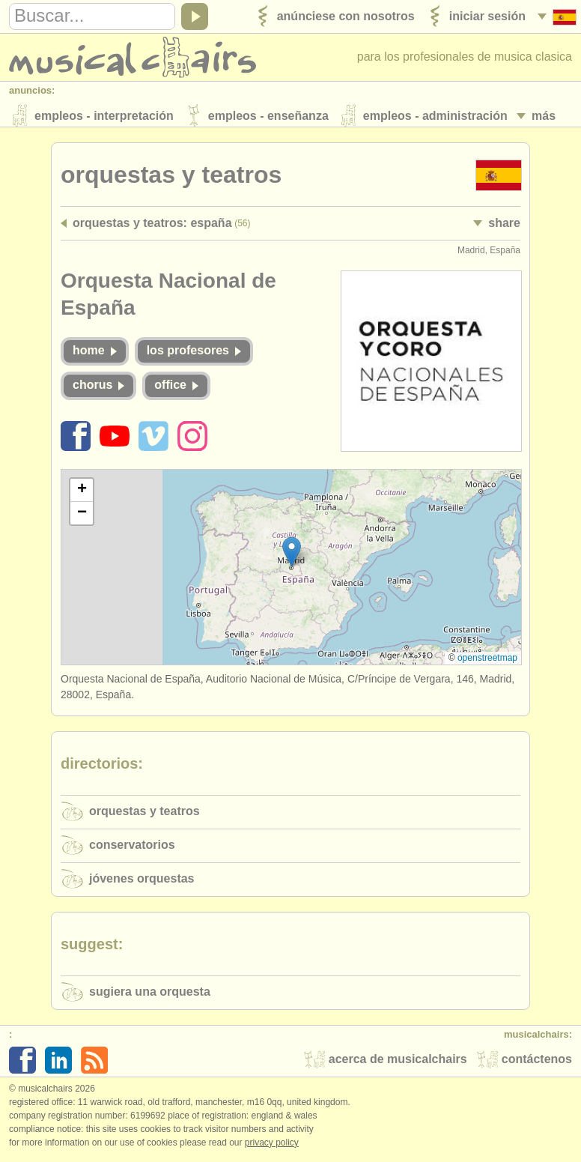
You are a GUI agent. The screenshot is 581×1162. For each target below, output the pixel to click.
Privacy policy (272, 1146)
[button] (291, 555)
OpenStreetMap (487, 662)
